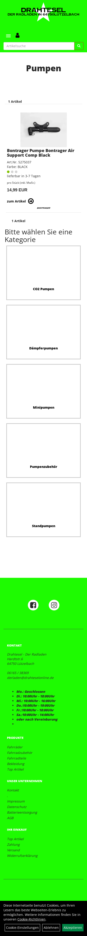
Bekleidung (15, 764)
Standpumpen (43, 526)
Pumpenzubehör (43, 466)
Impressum (16, 801)
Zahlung (13, 844)
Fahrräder (15, 747)
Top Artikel (15, 769)
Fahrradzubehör (19, 752)
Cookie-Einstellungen (22, 927)
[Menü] (8, 35)
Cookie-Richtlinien (31, 919)
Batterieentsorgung (22, 812)
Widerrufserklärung (22, 855)
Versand (13, 850)
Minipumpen (43, 407)
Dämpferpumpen (43, 348)
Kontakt (13, 790)
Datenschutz (16, 807)
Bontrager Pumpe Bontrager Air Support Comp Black (40, 153)
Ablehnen (51, 927)
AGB (10, 818)
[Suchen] (79, 46)
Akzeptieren (73, 927)
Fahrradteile (16, 758)
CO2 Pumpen (43, 289)
